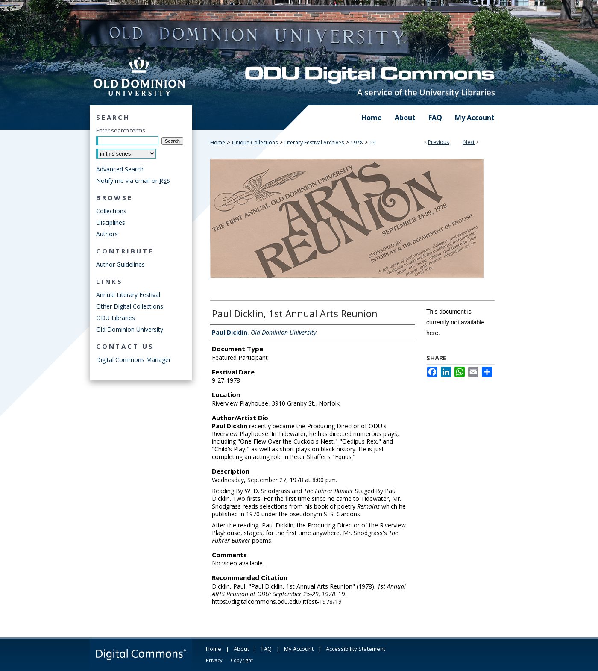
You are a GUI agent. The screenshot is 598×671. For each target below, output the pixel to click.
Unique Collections (255, 142)
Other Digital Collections (129, 306)
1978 (357, 142)
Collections (111, 211)
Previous (438, 142)
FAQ (266, 649)
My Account (299, 649)
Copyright (242, 660)
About (241, 649)
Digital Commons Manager (133, 360)
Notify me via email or (133, 181)
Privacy (214, 660)
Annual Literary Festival (128, 295)
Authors (107, 234)
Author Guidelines (120, 264)
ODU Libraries (115, 318)
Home (217, 142)
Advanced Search (120, 169)
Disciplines (110, 222)
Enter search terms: (121, 130)
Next (469, 142)
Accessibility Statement (355, 649)
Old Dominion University (129, 329)
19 (372, 142)
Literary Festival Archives (314, 142)
